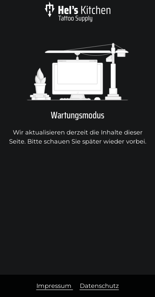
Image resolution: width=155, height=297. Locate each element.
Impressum (54, 286)
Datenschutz (99, 286)
